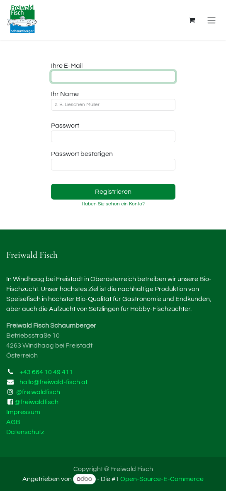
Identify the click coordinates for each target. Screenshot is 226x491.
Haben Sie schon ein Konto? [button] (113, 204)
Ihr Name (65, 94)
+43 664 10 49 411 (46, 372)
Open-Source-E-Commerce (162, 479)
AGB (13, 422)
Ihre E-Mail (67, 65)
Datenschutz (25, 432)
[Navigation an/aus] (211, 20)
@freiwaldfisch (38, 392)
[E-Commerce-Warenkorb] (191, 20)
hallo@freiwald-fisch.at (53, 382)
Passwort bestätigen (82, 154)
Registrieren (113, 191)
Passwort (65, 125)
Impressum (23, 412)
